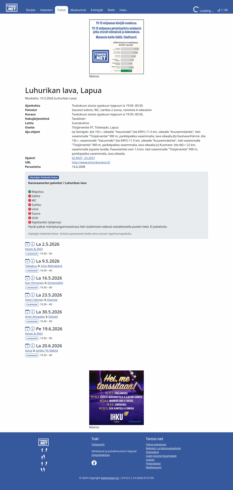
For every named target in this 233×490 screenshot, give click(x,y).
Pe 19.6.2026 (49, 329)
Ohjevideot (152, 452)
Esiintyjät (97, 10)
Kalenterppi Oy (110, 478)
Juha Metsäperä (51, 266)
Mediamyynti (153, 467)
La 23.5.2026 (49, 295)
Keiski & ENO (34, 249)
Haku (123, 10)
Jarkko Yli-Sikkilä (47, 351)
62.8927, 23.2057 (83, 158)
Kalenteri (46, 10)
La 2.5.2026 (47, 244)
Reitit (111, 10)
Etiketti (53, 317)
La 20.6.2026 (49, 346)
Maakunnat (78, 10)
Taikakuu (31, 266)
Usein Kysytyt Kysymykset (161, 456)
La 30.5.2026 (49, 312)
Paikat (61, 10)
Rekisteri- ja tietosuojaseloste (163, 448)
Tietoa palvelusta (156, 444)
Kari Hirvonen (34, 283)
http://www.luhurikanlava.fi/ (91, 162)
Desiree (52, 300)
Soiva (28, 351)
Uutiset (150, 459)
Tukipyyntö (98, 444)
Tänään (30, 10)
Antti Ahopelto (35, 317)
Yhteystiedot (153, 463)
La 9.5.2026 (47, 261)
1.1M (222, 10)
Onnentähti (55, 283)
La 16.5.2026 (49, 278)
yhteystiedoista (101, 455)
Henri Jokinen (34, 300)
